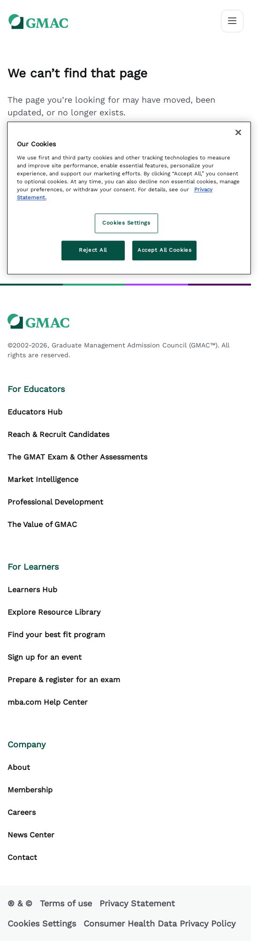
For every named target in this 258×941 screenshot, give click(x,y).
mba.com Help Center (48, 702)
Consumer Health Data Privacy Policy (159, 923)
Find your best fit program (56, 634)
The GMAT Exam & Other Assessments (77, 456)
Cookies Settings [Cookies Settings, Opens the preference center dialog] (126, 222)
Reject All (93, 250)
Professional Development (55, 501)
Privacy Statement (137, 903)
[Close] (238, 132)
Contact (22, 857)
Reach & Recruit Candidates (58, 434)
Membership (30, 789)
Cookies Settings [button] (42, 923)
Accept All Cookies (164, 250)
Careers (22, 812)
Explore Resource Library (54, 612)
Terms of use (66, 903)
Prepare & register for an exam (64, 679)
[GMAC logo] (38, 21)
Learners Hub (32, 589)
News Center (31, 834)
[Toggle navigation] (232, 21)
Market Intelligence (43, 479)
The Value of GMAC (42, 524)
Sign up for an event (45, 657)
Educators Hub (35, 411)
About (19, 767)
